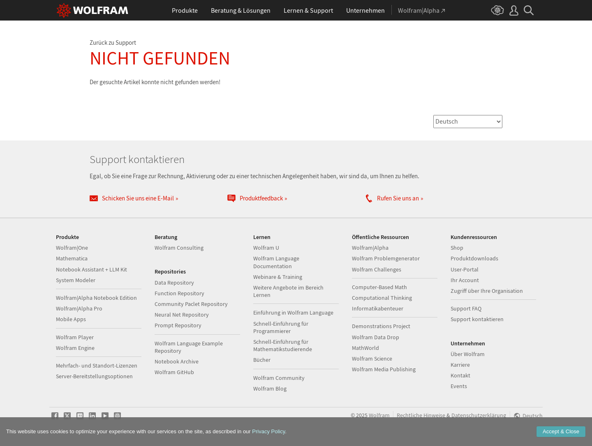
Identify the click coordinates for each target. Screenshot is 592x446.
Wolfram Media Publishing (384, 369)
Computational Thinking (382, 297)
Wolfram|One (72, 247)
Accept (561, 431)
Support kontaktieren (477, 319)
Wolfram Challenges (376, 269)
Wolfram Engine (75, 348)
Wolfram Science (372, 358)
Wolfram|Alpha (370, 247)
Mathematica (72, 258)
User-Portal (465, 269)
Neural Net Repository (182, 314)
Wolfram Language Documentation (276, 262)
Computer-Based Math (379, 287)
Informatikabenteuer (377, 308)
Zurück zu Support (113, 42)
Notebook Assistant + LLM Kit (91, 269)
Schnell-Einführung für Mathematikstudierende (282, 345)
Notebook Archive (177, 361)
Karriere (460, 364)
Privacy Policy (268, 431)
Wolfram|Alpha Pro (79, 308)
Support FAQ (466, 308)
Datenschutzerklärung (478, 415)
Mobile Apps (71, 319)
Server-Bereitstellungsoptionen (94, 376)
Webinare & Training (277, 276)
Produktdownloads (474, 258)
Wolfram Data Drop (375, 337)
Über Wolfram (468, 354)
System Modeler (75, 280)
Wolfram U (266, 247)
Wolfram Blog (270, 388)
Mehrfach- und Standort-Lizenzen (96, 365)
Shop (457, 247)
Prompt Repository (178, 325)
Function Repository (179, 293)
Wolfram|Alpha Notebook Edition (96, 297)
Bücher (262, 359)
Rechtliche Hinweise (421, 415)
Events (459, 386)
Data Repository (174, 282)
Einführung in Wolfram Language (293, 312)
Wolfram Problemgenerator (386, 258)
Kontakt (460, 375)
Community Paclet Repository (191, 304)
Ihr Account (465, 280)
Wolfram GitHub (174, 372)
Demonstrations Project (381, 326)
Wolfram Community (279, 378)
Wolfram (379, 415)
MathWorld (365, 348)
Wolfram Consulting (179, 247)
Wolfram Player (75, 337)
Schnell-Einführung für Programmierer (280, 327)
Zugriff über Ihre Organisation (487, 290)
